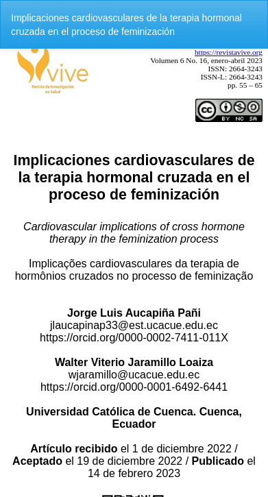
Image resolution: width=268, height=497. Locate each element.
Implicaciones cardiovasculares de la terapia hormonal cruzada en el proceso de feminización (126, 24)
